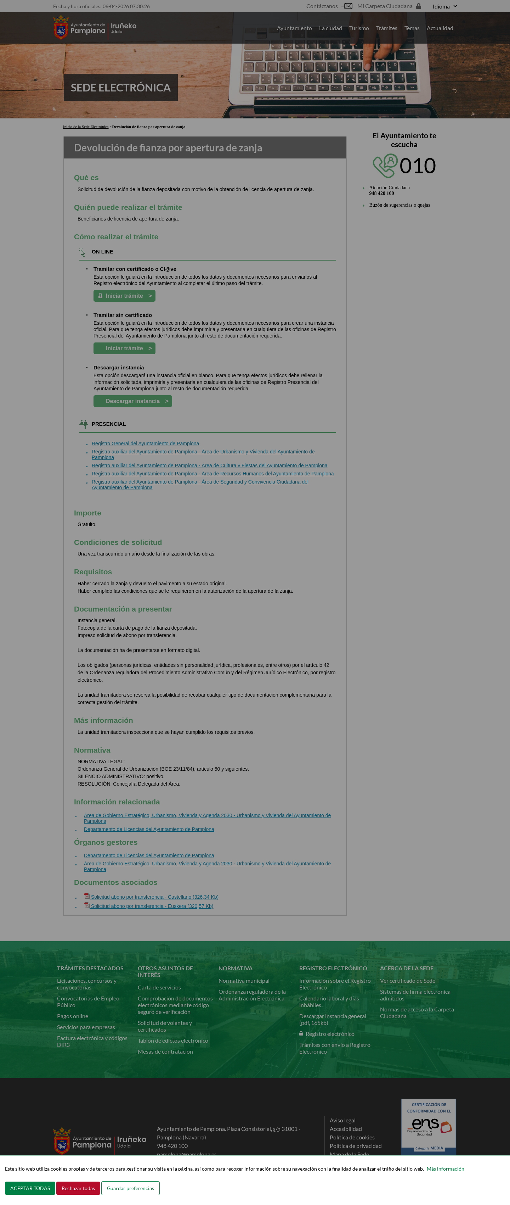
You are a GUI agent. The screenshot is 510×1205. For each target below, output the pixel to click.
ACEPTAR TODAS (30, 1188)
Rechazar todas (78, 1188)
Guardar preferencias (130, 1188)
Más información (445, 1169)
